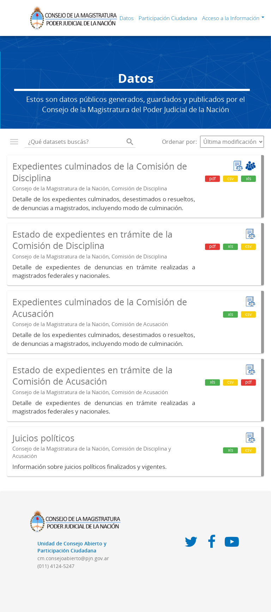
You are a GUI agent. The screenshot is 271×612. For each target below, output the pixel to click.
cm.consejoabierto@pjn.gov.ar (73, 558)
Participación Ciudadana (168, 18)
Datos (127, 18)
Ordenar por (178, 142)
